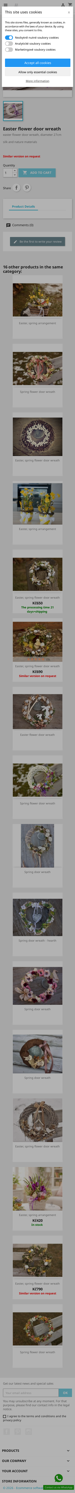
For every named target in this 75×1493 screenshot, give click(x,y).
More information (37, 81)
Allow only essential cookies (37, 72)
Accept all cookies (37, 63)
